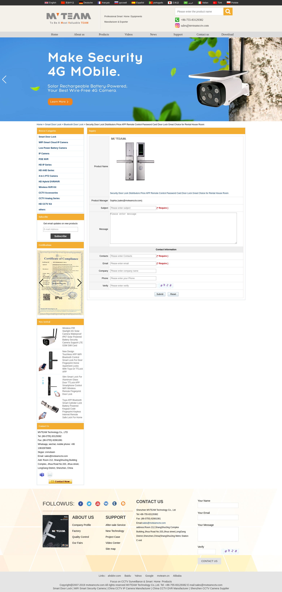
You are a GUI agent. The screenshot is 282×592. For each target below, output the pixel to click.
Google (149, 575)
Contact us (203, 34)
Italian (205, 2)
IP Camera (44, 153)
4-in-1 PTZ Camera (48, 176)
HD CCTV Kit (45, 204)
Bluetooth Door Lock (73, 124)
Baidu (128, 575)
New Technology (115, 530)
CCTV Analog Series (49, 198)
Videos (129, 34)
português (158, 2)
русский (123, 2)
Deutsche (88, 2)
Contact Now (60, 481)
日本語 (175, 2)
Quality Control (80, 536)
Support (178, 34)
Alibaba (177, 575)
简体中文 (70, 2)
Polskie (234, 2)
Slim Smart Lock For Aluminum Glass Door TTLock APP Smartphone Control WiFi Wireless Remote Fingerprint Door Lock (72, 385)
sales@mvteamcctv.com (195, 25)
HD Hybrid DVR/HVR (49, 181)
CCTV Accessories (48, 193)
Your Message (206, 525)
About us (79, 34)
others (42, 209)
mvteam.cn (163, 575)
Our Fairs (77, 542)
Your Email (204, 512)
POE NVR (44, 159)
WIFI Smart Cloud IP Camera (53, 142)
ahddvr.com (114, 575)
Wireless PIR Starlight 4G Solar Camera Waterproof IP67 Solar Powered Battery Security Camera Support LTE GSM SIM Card (72, 337)
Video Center (113, 542)
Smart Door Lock (53, 124)
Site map (111, 548)
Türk (220, 2)
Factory (76, 530)
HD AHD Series (46, 170)
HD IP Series (45, 165)
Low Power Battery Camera (53, 148)
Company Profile (81, 525)
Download (228, 34)
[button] (277, 79)
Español (140, 2)
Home (54, 34)
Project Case (113, 536)
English (52, 2)
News (153, 34)
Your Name (204, 500)
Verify (201, 546)
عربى (190, 2)
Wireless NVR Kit (47, 187)
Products (104, 34)
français (106, 2)
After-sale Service (115, 525)
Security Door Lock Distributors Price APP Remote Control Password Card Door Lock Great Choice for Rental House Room (169, 193)
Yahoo (138, 575)
